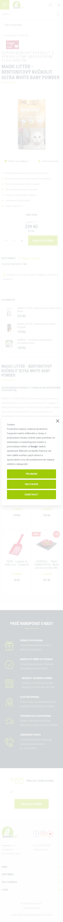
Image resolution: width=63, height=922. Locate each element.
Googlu (34, 446)
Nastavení (31, 484)
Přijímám (31, 474)
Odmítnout (31, 494)
